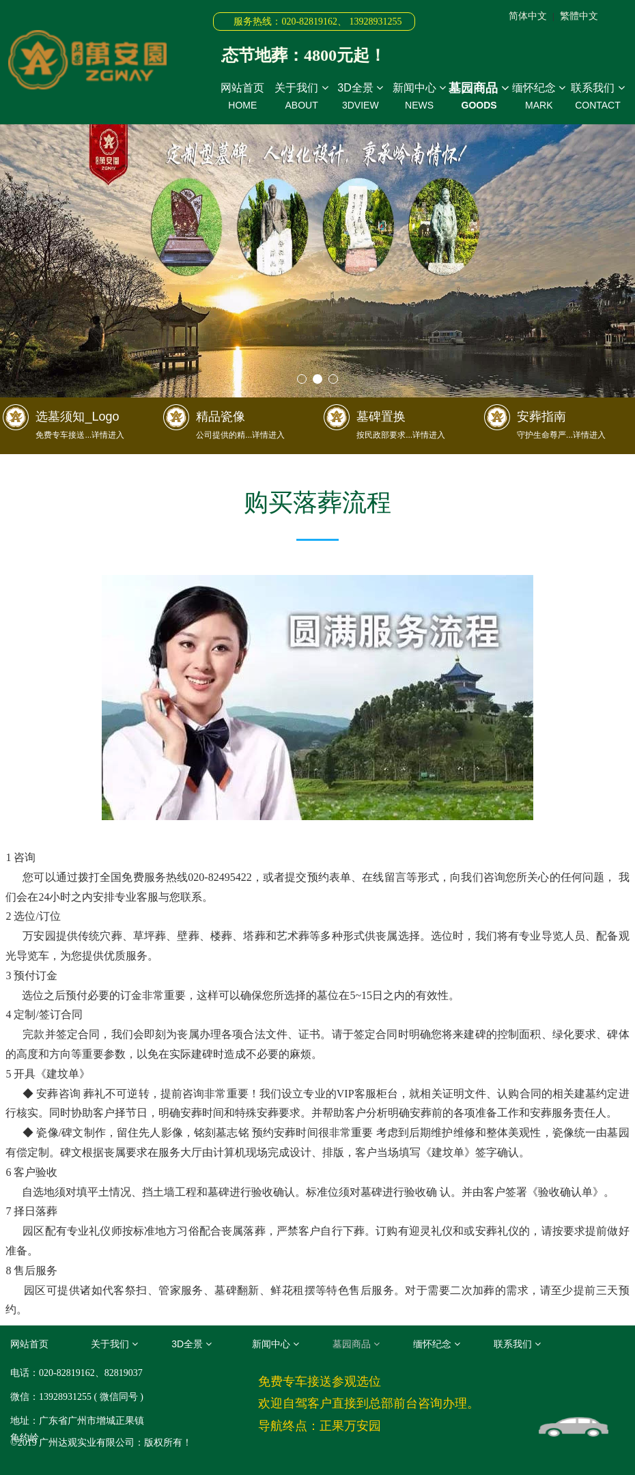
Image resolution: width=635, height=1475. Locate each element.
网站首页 (242, 97)
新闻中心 (419, 97)
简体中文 (528, 15)
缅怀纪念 (538, 97)
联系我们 (597, 97)
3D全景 (360, 97)
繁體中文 (579, 15)
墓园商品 (479, 96)
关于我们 (301, 97)
